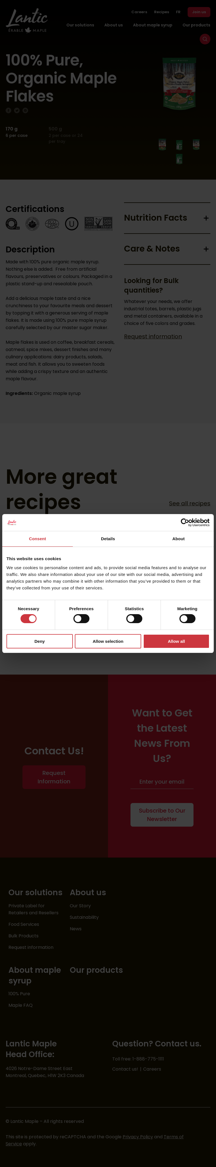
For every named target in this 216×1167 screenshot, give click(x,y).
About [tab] (178, 538)
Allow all (176, 641)
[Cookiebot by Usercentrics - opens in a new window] (185, 522)
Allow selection (108, 641)
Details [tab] (108, 538)
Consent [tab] (37, 538)
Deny (39, 641)
